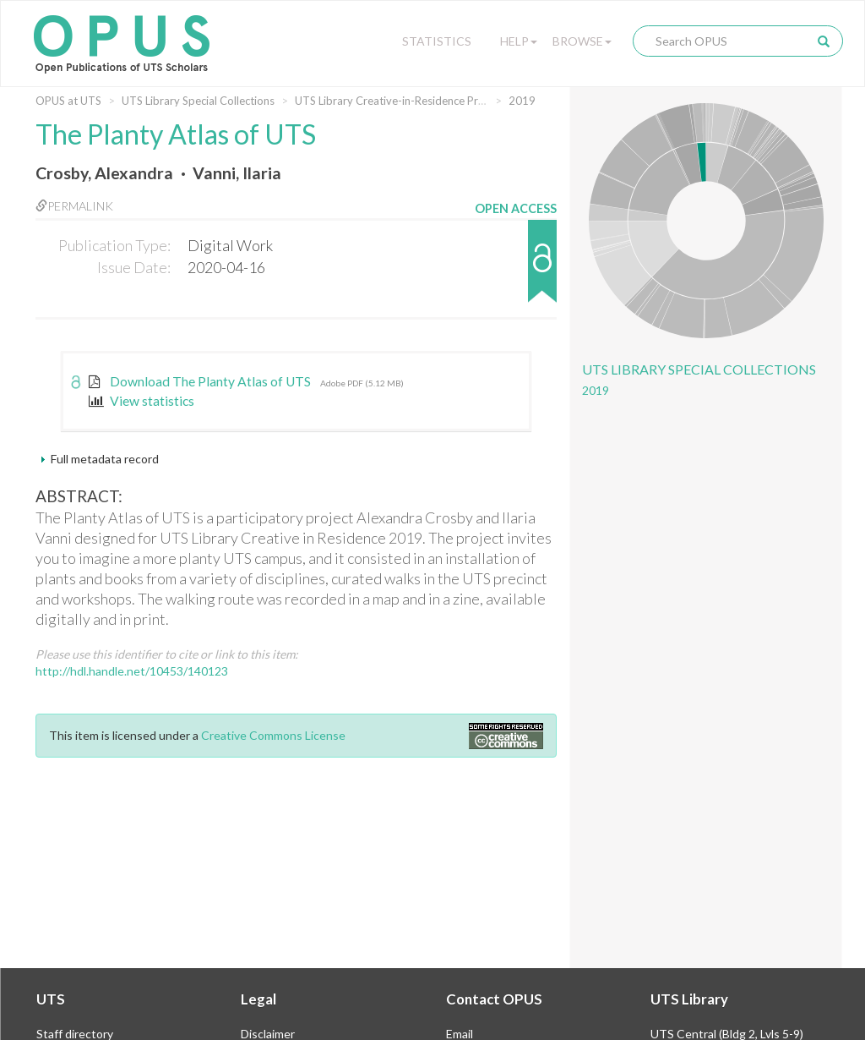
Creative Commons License (273, 735)
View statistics (141, 400)
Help (518, 41)
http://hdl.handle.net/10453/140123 (131, 671)
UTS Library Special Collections (198, 100)
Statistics (436, 41)
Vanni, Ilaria (237, 173)
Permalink (74, 206)
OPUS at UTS (68, 100)
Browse (582, 41)
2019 (522, 100)
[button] (516, 269)
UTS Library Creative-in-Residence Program (402, 100)
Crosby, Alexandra (104, 173)
